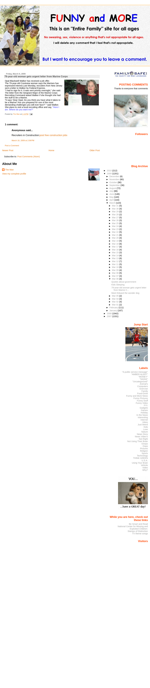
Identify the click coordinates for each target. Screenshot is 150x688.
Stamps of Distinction (138, 531)
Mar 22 (115, 232)
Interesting (143, 417)
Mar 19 (115, 241)
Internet (144, 420)
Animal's (144, 384)
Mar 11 (115, 264)
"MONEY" (143, 377)
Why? (145, 470)
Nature (144, 432)
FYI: (146, 405)
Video (145, 467)
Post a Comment (12, 146)
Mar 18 (115, 244)
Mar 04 (115, 299)
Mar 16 (115, 249)
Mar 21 (115, 235)
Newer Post (7, 150)
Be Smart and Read (138, 524)
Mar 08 (115, 273)
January (113, 310)
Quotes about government (123, 282)
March (112, 203)
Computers (142, 386)
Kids (146, 427)
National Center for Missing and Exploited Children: (133, 527)
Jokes (145, 422)
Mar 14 (115, 255)
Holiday (144, 412)
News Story (142, 434)
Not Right (143, 439)
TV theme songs (140, 533)
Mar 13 (115, 258)
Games (144, 410)
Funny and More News (137, 396)
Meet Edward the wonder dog (125, 293)
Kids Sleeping (117, 284)
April (111, 200)
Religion (144, 451)
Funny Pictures (141, 398)
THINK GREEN (140, 458)
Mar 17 (115, 246)
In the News (142, 415)
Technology (142, 455)
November (114, 179)
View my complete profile (14, 174)
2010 (109, 170)
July (111, 191)
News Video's (141, 436)
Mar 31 (115, 206)
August (113, 188)
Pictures (144, 448)
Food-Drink (142, 393)
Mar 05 (115, 296)
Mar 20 (115, 238)
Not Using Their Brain (137, 441)
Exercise (144, 389)
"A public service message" (135, 372)
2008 (109, 313)
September (114, 185)
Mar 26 (115, 220)
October (113, 182)
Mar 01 (115, 304)
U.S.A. (145, 460)
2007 (109, 316)
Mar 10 (115, 267)
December (114, 176)
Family (144, 391)
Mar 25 (115, 223)
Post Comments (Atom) (28, 156)
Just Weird (143, 424)
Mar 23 (115, 229)
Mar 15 (115, 252)
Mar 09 (115, 270)
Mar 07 (115, 276)
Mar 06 (115, 279)
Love (145, 429)
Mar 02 (115, 301)
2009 (109, 173)
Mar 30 (115, 209)
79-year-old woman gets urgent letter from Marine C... (128, 288)
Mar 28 (115, 214)
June (112, 194)
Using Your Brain (140, 463)
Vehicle (144, 465)
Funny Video (142, 403)
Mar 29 (115, 211)
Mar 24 (115, 226)
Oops (145, 446)
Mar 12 (115, 261)
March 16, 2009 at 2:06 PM (23, 140)
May (111, 197)
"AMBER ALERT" (139, 374)
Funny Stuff (142, 400)
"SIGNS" (144, 379)
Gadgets (144, 408)
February (113, 307)
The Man (9, 169)
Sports (145, 453)
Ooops (144, 444)
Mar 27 (115, 217)
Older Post (95, 150)
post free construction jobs (53, 135)
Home (51, 150)
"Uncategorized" (140, 381)
